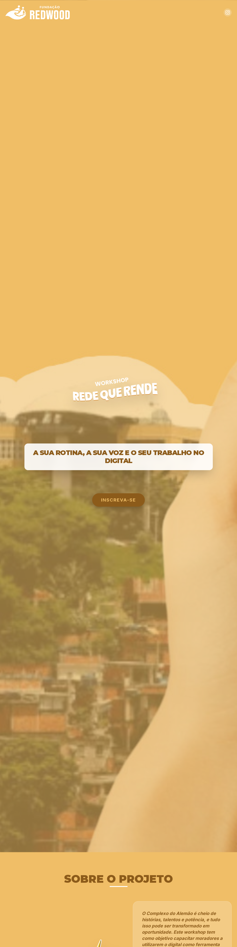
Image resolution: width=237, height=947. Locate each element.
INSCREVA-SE (118, 500)
